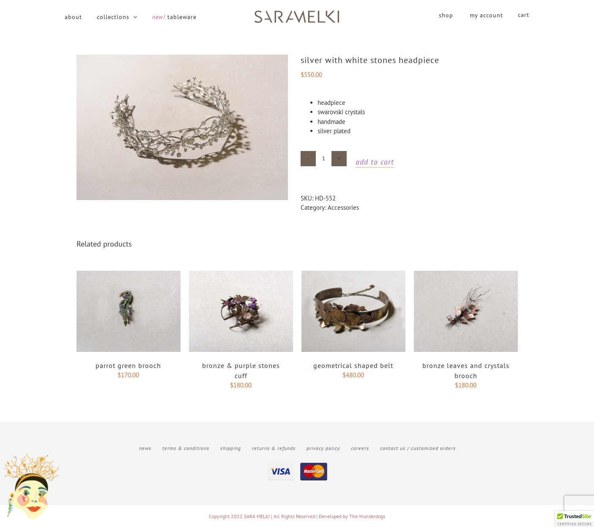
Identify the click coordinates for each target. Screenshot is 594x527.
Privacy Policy (323, 448)
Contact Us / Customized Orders (418, 448)
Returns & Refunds (274, 448)
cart (523, 15)
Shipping (230, 448)
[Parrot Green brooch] (129, 275)
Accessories (343, 207)
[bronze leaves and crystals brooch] (466, 275)
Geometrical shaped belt (353, 365)
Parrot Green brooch (128, 365)
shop (446, 15)
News (145, 448)
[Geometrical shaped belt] (353, 275)
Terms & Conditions (185, 448)
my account (486, 15)
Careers (360, 448)
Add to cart (375, 162)
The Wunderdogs (367, 516)
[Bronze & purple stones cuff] (241, 275)
